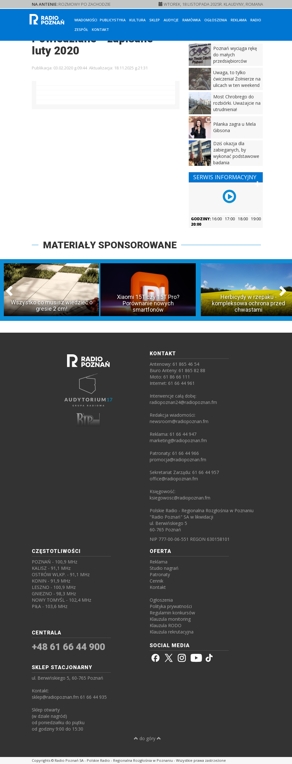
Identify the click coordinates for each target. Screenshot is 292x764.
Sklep (154, 20)
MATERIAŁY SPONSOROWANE (110, 245)
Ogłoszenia (215, 20)
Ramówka (191, 20)
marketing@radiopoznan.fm (178, 440)
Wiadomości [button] (85, 20)
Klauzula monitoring (170, 619)
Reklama (239, 20)
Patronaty (160, 574)
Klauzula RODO (165, 625)
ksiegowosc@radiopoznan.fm (180, 498)
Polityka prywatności (171, 606)
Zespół (81, 29)
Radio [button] (255, 20)
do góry (147, 738)
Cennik (156, 581)
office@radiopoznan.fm (174, 479)
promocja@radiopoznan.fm (178, 459)
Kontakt (100, 29)
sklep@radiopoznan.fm (55, 697)
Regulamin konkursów (172, 613)
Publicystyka (113, 20)
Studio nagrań (164, 568)
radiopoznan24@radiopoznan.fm (183, 402)
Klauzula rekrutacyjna (172, 632)
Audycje (171, 20)
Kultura (137, 20)
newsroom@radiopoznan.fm (179, 421)
